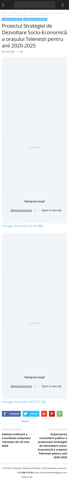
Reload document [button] (20, 210)
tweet (25, 421)
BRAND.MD (40, 477)
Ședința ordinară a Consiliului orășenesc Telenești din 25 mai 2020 (16, 439)
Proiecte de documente (35, 19)
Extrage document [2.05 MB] (22, 226)
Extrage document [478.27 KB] (24, 402)
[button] (63, 5)
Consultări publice (12, 19)
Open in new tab (49, 210)
